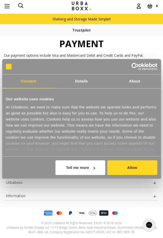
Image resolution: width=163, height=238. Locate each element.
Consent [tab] (28, 81)
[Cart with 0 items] (152, 6)
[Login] (138, 6)
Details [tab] (81, 81)
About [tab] (134, 81)
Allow (132, 167)
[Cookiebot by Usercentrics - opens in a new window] (135, 66)
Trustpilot (81, 30)
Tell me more (80, 167)
